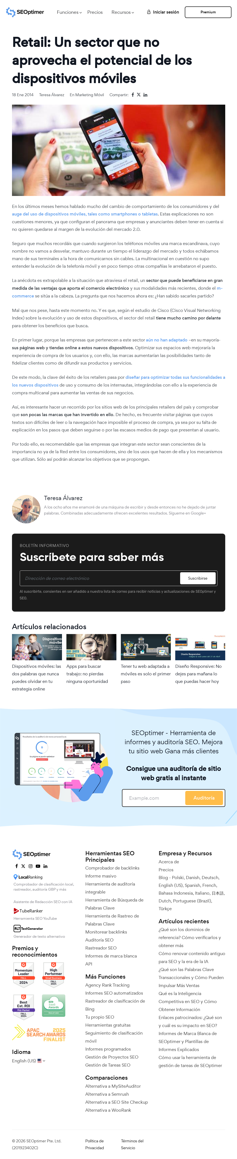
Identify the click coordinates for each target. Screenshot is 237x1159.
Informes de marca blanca (111, 956)
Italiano (202, 893)
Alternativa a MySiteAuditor (113, 1086)
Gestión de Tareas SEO (107, 1065)
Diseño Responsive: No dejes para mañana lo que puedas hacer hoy (198, 673)
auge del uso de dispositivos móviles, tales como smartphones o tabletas (85, 214)
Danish (192, 877)
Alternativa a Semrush (107, 1094)
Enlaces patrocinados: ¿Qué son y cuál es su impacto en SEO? (190, 1021)
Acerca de (169, 862)
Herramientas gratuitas (108, 1025)
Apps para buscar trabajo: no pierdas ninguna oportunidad (87, 673)
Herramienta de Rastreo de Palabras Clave (112, 920)
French (209, 885)
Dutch (165, 901)
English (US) (171, 885)
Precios (95, 12)
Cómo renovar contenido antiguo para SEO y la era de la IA (192, 957)
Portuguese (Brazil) (192, 901)
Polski (178, 877)
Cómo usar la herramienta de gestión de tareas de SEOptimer (190, 1061)
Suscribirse (197, 578)
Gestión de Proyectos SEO (111, 1057)
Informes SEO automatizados (114, 993)
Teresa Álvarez (51, 94)
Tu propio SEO (99, 1017)
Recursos (121, 12)
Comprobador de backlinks (112, 868)
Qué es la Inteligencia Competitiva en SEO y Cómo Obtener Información (188, 1001)
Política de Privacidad (94, 1144)
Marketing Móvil (89, 94)
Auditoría (204, 797)
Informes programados (108, 1049)
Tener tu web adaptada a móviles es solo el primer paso (146, 673)
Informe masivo (100, 876)
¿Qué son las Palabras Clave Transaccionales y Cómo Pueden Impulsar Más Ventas (191, 977)
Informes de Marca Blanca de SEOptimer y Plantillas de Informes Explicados (188, 1041)
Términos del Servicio (132, 1144)
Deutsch (210, 877)
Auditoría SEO (99, 940)
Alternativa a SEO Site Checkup (116, 1102)
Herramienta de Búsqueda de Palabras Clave (114, 904)
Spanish (192, 885)
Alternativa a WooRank (108, 1110)
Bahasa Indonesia (176, 893)
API (88, 964)
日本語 (218, 893)
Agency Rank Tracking (107, 985)
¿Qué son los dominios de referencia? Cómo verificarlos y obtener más (190, 937)
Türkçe (165, 909)
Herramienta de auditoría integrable (110, 888)
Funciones (67, 12)
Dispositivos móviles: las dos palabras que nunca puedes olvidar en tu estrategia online (36, 677)
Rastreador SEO (101, 948)
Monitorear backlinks (106, 932)
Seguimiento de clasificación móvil (114, 1037)
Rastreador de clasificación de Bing (115, 1005)
